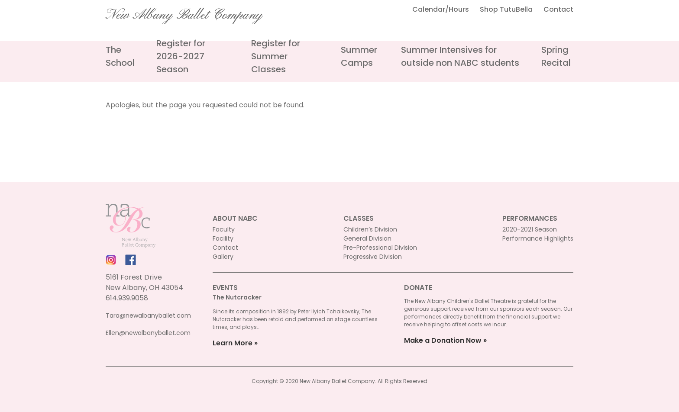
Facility (223, 238)
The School (120, 56)
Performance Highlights (537, 238)
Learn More (232, 343)
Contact (558, 9)
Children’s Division (370, 229)
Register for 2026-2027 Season (180, 56)
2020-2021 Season (529, 229)
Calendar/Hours (440, 9)
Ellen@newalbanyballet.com (148, 332)
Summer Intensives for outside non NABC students (460, 56)
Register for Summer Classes (275, 56)
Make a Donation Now (443, 340)
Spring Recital (556, 56)
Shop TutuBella (506, 9)
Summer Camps (359, 56)
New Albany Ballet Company (184, 15)
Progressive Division (372, 256)
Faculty (224, 229)
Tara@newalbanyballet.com (148, 315)
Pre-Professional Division (380, 247)
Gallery (223, 256)
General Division (367, 238)
